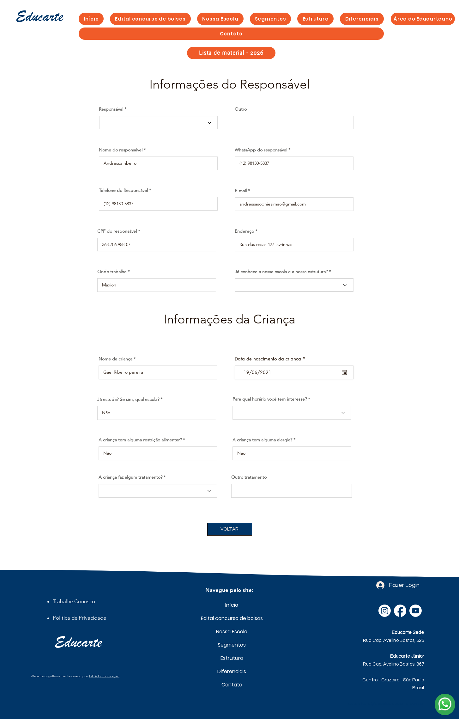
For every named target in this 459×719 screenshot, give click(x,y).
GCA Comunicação (104, 676)
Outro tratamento (249, 477)
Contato (231, 684)
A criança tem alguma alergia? (262, 440)
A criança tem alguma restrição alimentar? (140, 440)
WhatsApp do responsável (261, 150)
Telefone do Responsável (123, 190)
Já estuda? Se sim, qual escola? (128, 399)
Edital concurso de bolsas (231, 618)
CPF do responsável (117, 231)
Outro (241, 109)
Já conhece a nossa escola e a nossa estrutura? (281, 271)
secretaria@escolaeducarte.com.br (386, 703)
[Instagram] (384, 611)
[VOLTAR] (229, 529)
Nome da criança (115, 359)
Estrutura (231, 658)
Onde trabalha (111, 271)
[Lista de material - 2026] (231, 53)
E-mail (241, 190)
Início (231, 605)
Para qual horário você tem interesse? (270, 399)
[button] (270, 19)
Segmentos (232, 644)
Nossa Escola (231, 631)
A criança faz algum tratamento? (130, 477)
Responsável (111, 109)
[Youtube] (415, 611)
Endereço (244, 231)
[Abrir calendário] (344, 372)
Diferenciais (231, 671)
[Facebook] (400, 611)
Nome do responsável (120, 150)
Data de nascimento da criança (271, 358)
